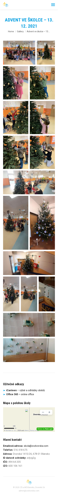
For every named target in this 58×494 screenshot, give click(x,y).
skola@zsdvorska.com (36, 445)
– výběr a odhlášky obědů (24, 390)
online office (20, 394)
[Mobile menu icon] (53, 4)
